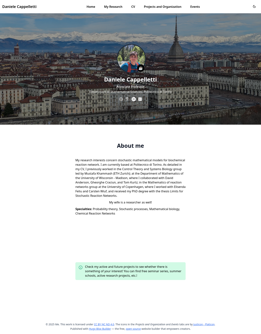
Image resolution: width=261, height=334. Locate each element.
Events (195, 7)
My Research (113, 7)
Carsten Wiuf (98, 191)
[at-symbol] (121, 99)
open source (133, 328)
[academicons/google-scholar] (127, 99)
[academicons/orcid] (134, 99)
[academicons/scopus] (140, 99)
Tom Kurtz (130, 182)
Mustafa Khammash (98, 173)
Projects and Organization (162, 7)
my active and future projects (114, 267)
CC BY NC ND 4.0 (104, 324)
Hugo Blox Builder (100, 328)
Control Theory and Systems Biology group (152, 169)
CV (133, 7)
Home (91, 7)
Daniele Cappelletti (19, 6)
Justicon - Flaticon (204, 324)
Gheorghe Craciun (103, 182)
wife (117, 202)
